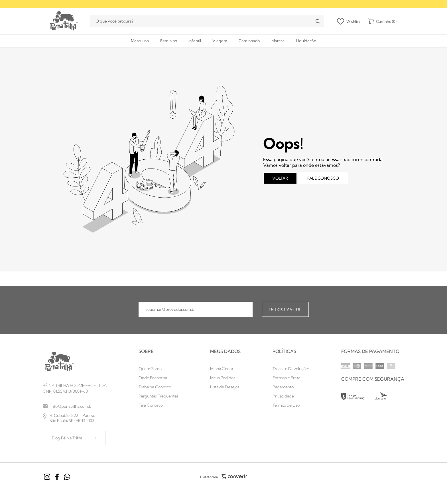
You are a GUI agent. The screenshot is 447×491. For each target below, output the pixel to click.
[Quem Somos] (158, 368)
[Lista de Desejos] (225, 386)
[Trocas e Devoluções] (291, 368)
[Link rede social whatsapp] (67, 476)
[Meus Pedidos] (225, 377)
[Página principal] (63, 21)
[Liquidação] (306, 41)
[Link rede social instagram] (47, 476)
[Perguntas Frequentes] (158, 396)
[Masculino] (140, 41)
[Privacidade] (291, 396)
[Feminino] (168, 41)
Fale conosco (323, 178)
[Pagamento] (291, 386)
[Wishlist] (348, 21)
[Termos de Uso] (291, 405)
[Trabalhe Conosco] (158, 386)
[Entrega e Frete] (291, 377)
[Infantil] (194, 41)
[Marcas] (278, 41)
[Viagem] (219, 41)
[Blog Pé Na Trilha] (74, 438)
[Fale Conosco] (158, 405)
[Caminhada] (249, 41)
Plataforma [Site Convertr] (223, 476)
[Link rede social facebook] (57, 476)
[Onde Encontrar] (158, 377)
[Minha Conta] (225, 368)
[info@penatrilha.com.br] (75, 406)
